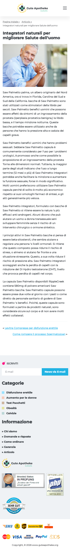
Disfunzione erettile (19, 392)
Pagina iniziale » (11, 21)
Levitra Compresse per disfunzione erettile (31, 328)
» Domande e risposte (16, 436)
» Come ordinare (13, 441)
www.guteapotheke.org (45, 545)
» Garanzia (9, 447)
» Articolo (8, 452)
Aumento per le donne (21, 397)
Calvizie (11, 413)
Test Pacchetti (15, 403)
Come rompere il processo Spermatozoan (39, 334)
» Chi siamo (9, 431)
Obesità (11, 408)
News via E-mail (55, 371)
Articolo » (27, 21)
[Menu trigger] (64, 8)
